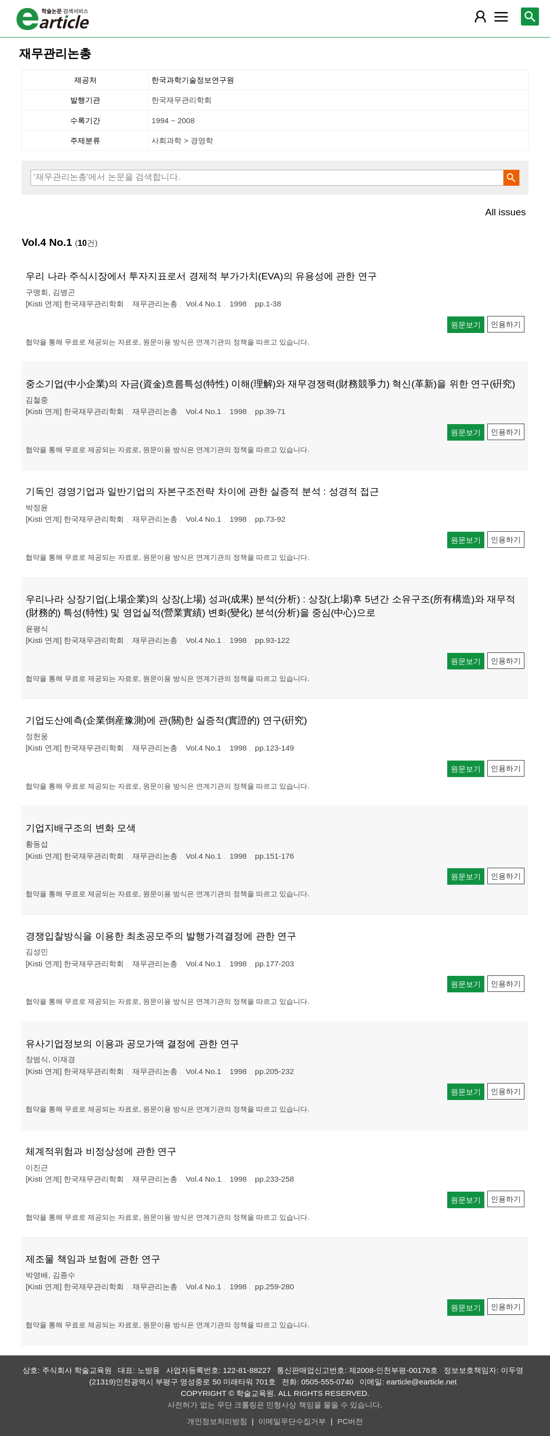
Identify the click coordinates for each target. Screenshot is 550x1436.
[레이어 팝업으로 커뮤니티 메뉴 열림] (501, 17)
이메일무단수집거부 (292, 1421)
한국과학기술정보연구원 (192, 80)
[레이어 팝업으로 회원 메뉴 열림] (480, 17)
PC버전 (350, 1421)
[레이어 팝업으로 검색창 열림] (530, 17)
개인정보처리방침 (217, 1421)
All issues (505, 212)
